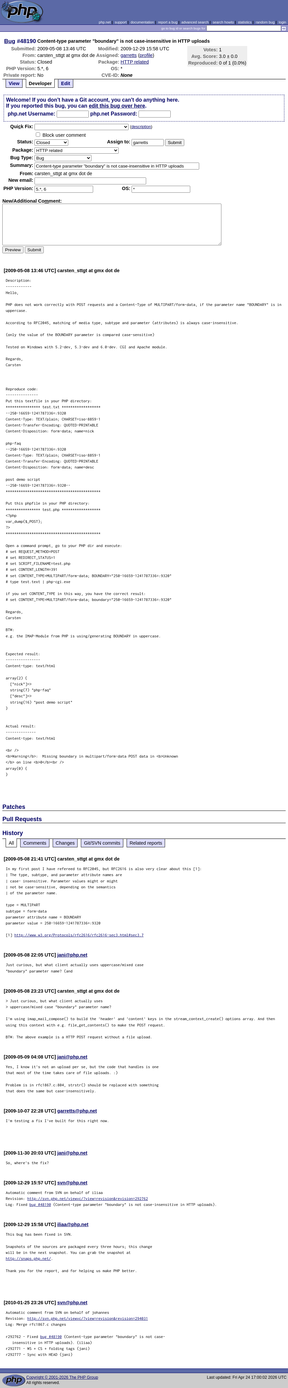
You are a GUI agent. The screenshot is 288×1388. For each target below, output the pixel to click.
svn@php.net (72, 1182)
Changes (65, 843)
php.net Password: (113, 114)
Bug (10, 41)
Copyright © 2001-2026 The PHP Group (62, 1377)
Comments (34, 843)
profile (146, 55)
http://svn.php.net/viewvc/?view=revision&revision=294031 (87, 1318)
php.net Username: (31, 114)
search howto (223, 22)
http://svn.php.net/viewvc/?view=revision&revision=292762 (87, 1198)
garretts (129, 55)
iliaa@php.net (72, 1224)
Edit (65, 83)
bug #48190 (40, 1204)
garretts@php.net (77, 1111)
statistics (245, 22)
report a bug (167, 22)
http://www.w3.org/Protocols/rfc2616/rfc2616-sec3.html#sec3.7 (79, 935)
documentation (142, 22)
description (141, 126)
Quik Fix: (21, 126)
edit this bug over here (117, 106)
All (11, 843)
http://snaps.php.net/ (28, 1258)
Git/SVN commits (102, 843)
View (14, 83)
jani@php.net (72, 955)
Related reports (146, 843)
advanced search (194, 22)
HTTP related (135, 62)
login (282, 22)
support (121, 22)
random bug (265, 22)
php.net (105, 22)
